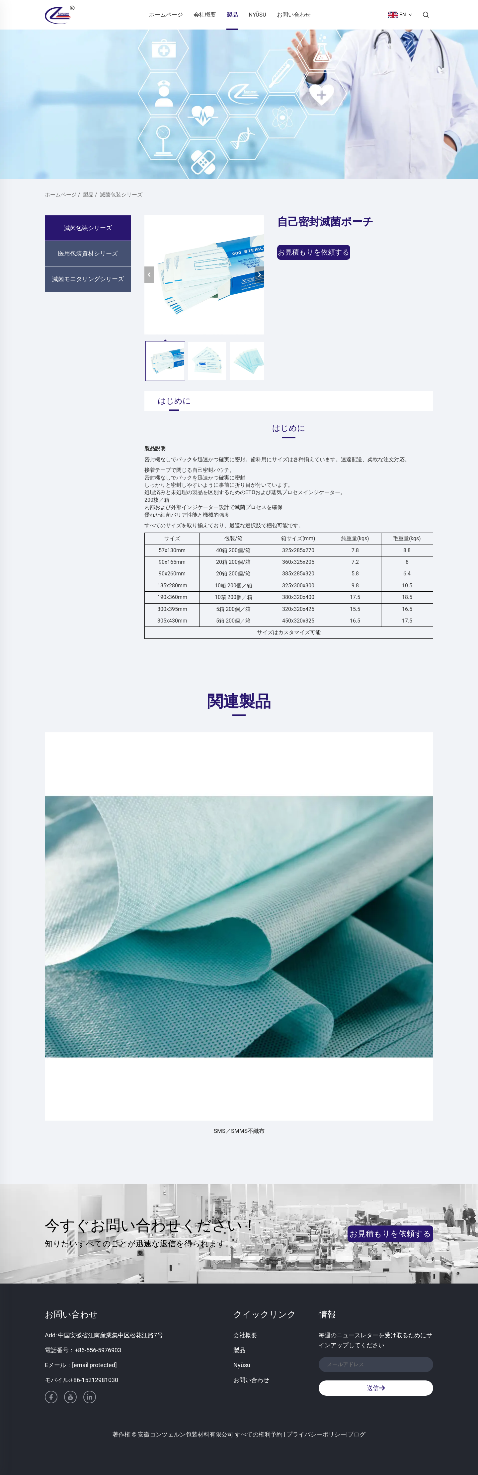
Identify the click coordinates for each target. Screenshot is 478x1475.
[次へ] (259, 274)
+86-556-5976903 (98, 1350)
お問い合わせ (294, 14)
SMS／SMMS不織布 (239, 1131)
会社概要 (205, 14)
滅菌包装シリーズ (121, 194)
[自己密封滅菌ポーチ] (204, 274)
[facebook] (51, 1397)
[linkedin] (89, 1397)
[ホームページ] (60, 14)
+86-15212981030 (94, 1379)
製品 (232, 14)
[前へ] (149, 274)
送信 (376, 1388)
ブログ (356, 1434)
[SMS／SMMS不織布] (239, 926)
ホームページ (166, 14)
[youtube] (70, 1397)
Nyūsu (257, 14)
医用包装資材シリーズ (88, 253)
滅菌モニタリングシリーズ (88, 278)
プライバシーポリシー (316, 1434)
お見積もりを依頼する (314, 252)
